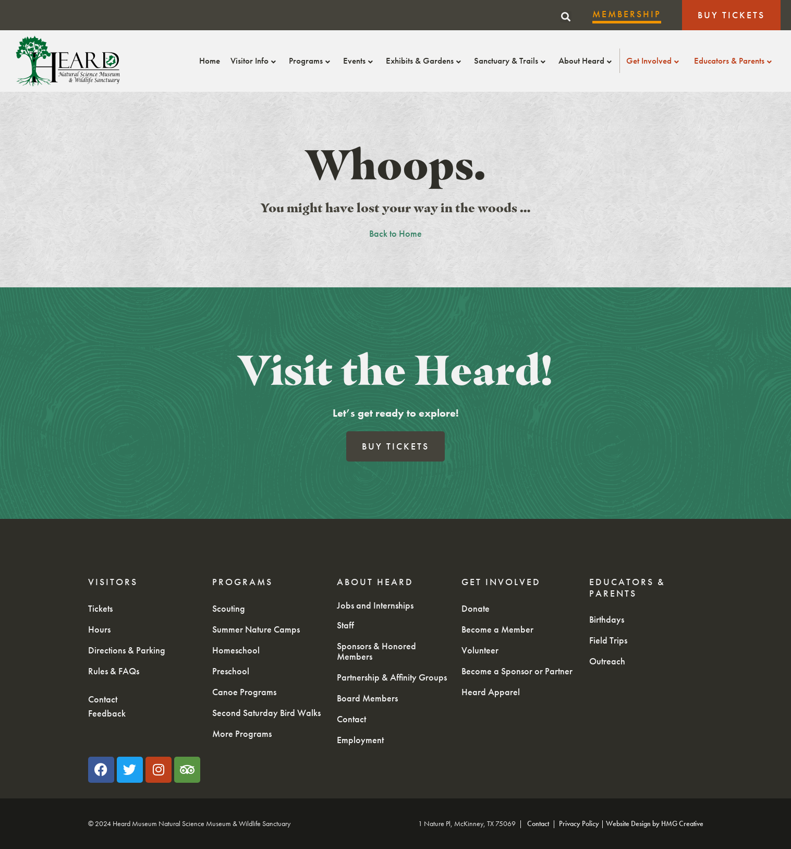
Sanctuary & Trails (511, 60)
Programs (311, 60)
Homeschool (236, 650)
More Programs (242, 733)
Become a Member (497, 629)
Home (209, 60)
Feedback (107, 713)
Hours (99, 629)
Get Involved (654, 60)
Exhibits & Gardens (425, 60)
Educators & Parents (734, 60)
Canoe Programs (244, 692)
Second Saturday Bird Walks (266, 713)
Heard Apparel (490, 692)
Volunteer (479, 650)
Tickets (100, 608)
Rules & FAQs (113, 671)
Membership (626, 14)
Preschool (230, 671)
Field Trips (608, 640)
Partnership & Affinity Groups (392, 677)
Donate (475, 608)
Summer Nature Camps (256, 629)
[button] (565, 16)
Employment (360, 740)
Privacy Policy (579, 823)
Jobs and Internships (375, 605)
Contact (102, 699)
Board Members (367, 698)
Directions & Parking (126, 650)
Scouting (228, 608)
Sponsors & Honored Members (376, 651)
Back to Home (395, 233)
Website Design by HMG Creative (654, 823)
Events (359, 60)
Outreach (607, 661)
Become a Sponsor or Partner (517, 671)
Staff (345, 625)
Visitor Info (254, 60)
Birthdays (606, 619)
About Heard (586, 60)
